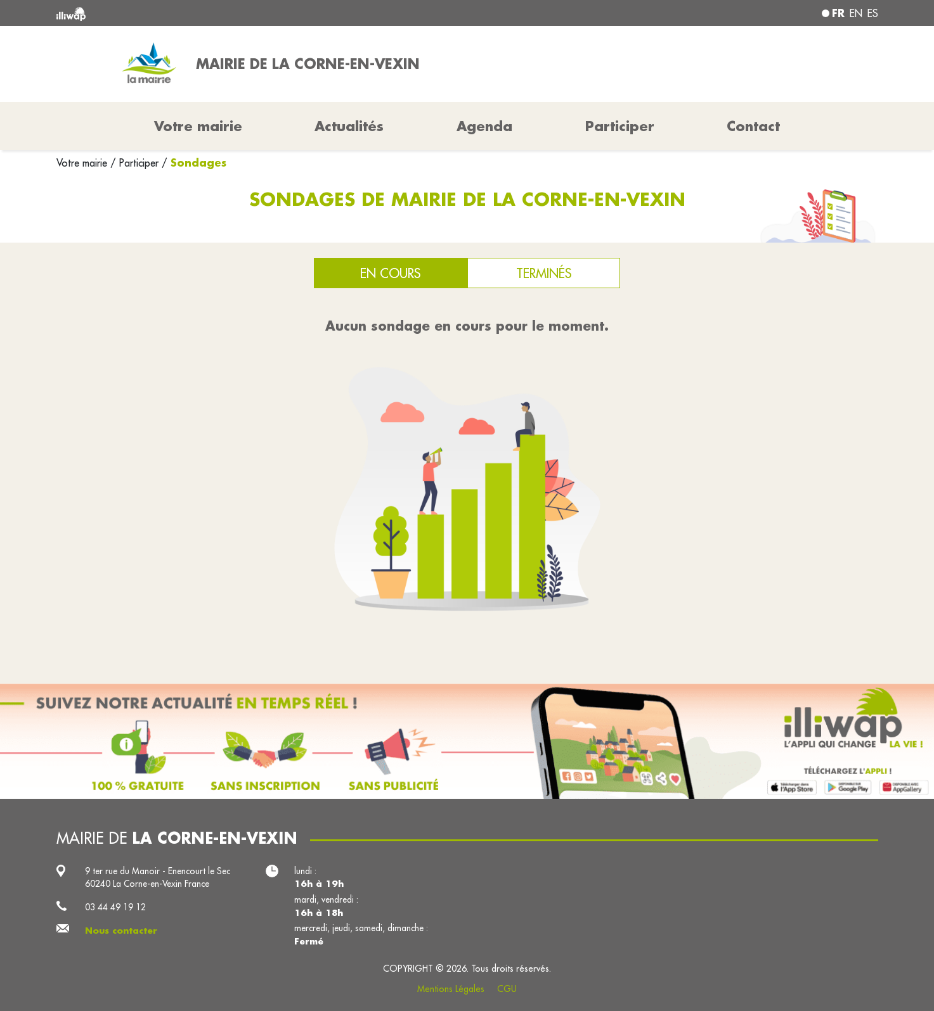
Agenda (484, 126)
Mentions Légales (450, 989)
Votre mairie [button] (198, 126)
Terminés (543, 273)
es (872, 13)
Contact (753, 126)
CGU (507, 989)
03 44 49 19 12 (115, 907)
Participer (619, 126)
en (856, 13)
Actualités (349, 126)
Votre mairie (83, 162)
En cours (390, 273)
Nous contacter (121, 930)
